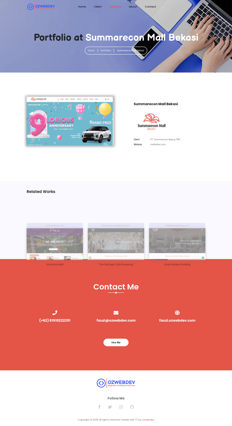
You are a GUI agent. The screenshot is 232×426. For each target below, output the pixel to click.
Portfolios (105, 50)
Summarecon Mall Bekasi (131, 50)
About (133, 7)
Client (98, 7)
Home (82, 7)
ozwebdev (148, 421)
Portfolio (115, 7)
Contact (150, 7)
